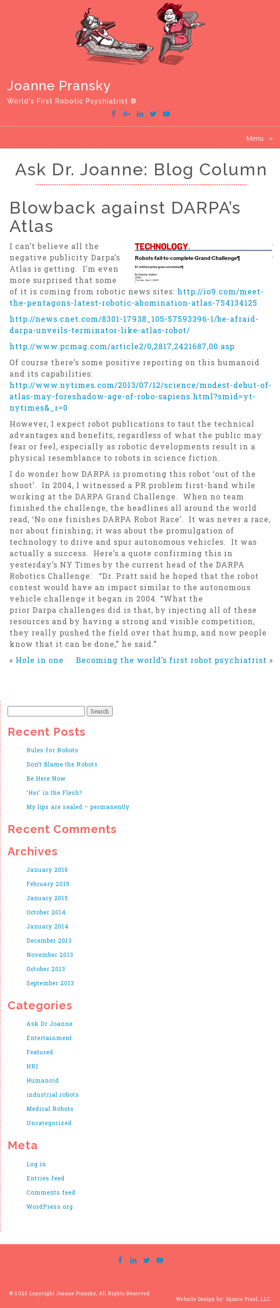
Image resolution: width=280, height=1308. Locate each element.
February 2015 (48, 883)
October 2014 (46, 912)
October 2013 (46, 968)
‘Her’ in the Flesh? (54, 792)
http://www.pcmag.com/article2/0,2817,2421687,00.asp (122, 346)
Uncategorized (49, 1123)
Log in (36, 1164)
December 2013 (49, 940)
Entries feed (45, 1178)
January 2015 (47, 898)
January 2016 (47, 869)
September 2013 (50, 983)
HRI (32, 1066)
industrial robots (52, 1094)
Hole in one (40, 660)
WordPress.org (49, 1206)
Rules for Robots (52, 750)
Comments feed (50, 1192)
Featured (39, 1052)
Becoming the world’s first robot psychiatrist (171, 660)
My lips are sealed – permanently (78, 806)
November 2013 (50, 954)
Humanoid (42, 1080)
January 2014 (47, 926)
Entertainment (49, 1037)
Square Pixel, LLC (248, 1299)
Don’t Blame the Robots (62, 764)
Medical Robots (50, 1108)
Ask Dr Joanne (49, 1023)
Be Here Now (46, 778)
